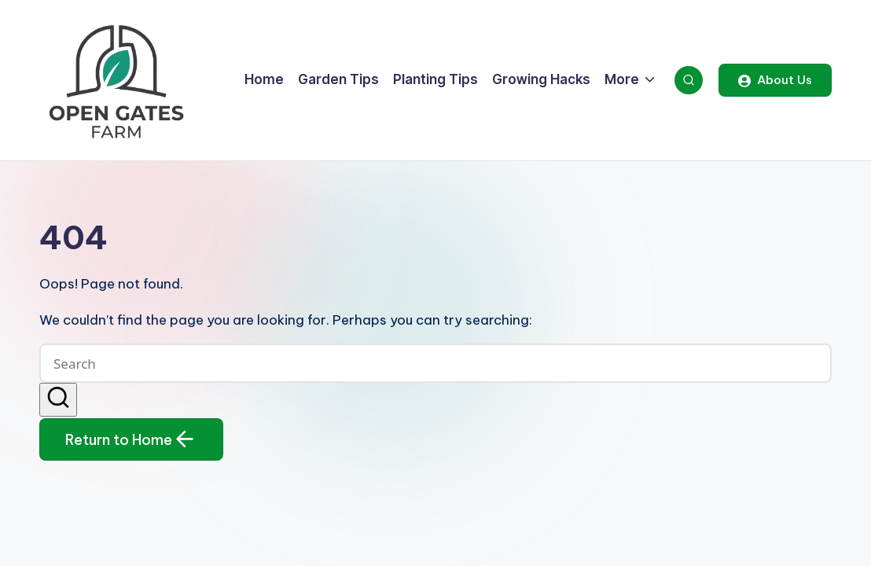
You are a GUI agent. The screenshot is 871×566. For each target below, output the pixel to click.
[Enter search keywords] (435, 363)
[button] (775, 80)
